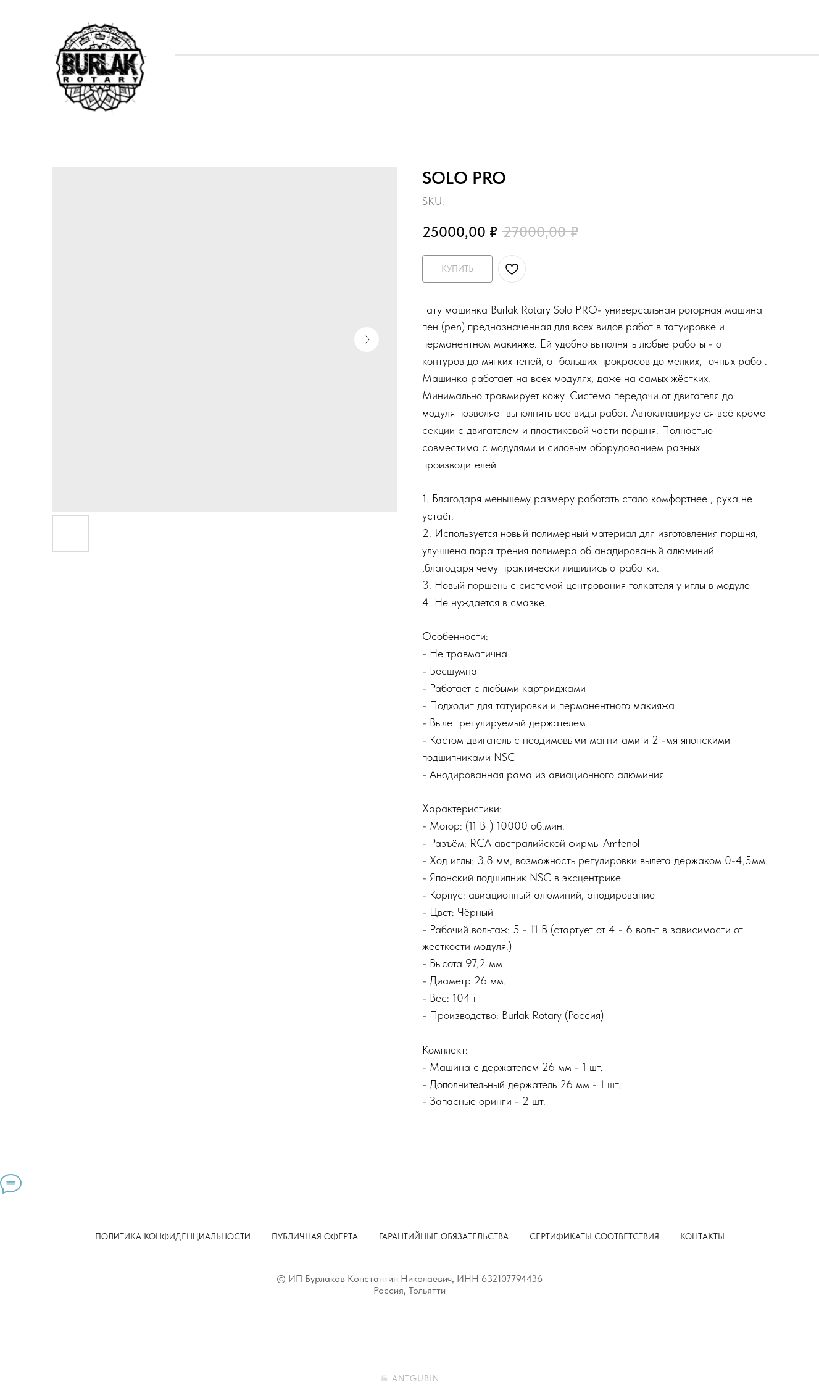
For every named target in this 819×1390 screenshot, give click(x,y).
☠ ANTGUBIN (409, 1378)
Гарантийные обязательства (444, 1236)
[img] (100, 67)
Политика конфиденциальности (173, 1236)
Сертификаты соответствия (594, 1236)
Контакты (702, 1236)
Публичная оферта (315, 1236)
